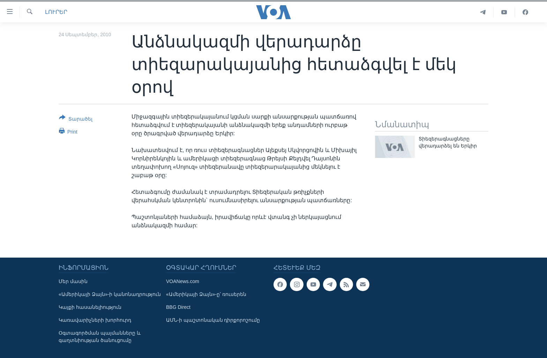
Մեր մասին (73, 281)
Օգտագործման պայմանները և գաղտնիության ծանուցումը (100, 336)
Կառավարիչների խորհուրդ (95, 320)
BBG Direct (178, 307)
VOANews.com (182, 281)
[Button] (75, 120)
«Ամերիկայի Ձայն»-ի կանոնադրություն (110, 294)
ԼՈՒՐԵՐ (56, 12)
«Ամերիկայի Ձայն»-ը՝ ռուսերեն (206, 294)
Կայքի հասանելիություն (90, 307)
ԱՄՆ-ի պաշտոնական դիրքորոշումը (213, 320)
